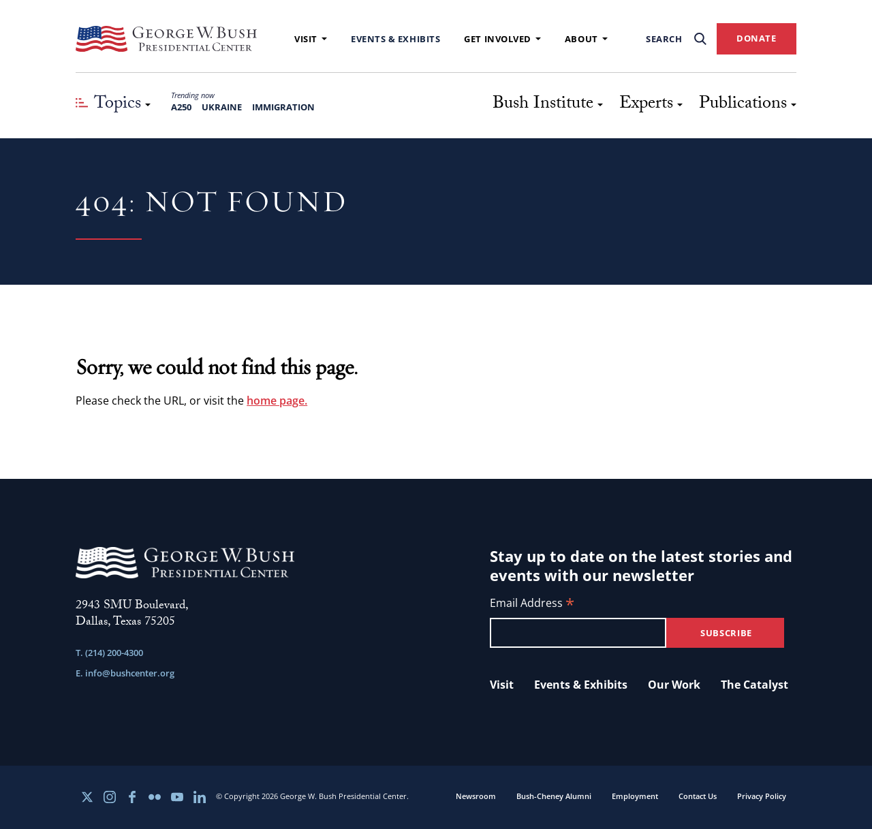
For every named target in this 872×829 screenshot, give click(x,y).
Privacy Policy (761, 796)
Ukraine (222, 107)
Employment (635, 796)
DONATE (756, 38)
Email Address (532, 604)
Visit (310, 39)
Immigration (283, 107)
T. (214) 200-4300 (109, 652)
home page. (277, 400)
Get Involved (502, 39)
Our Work (674, 684)
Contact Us (698, 796)
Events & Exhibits (395, 39)
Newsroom (476, 796)
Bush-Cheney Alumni (553, 796)
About (586, 39)
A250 (181, 107)
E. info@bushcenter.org (125, 673)
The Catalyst (754, 684)
